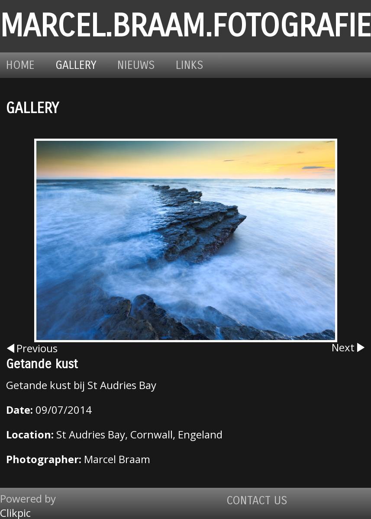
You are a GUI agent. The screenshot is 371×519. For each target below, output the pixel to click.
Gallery (76, 65)
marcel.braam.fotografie (185, 26)
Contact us (256, 500)
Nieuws (136, 65)
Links (189, 65)
